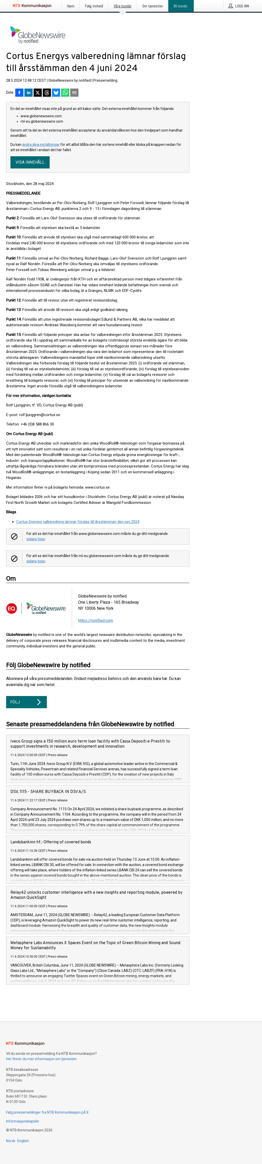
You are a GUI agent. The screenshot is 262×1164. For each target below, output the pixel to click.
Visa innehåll (30, 162)
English (23, 1141)
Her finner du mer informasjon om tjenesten (41, 1059)
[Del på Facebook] (19, 93)
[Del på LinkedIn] (28, 93)
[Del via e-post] (74, 93)
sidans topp (35, 539)
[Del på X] (38, 93)
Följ (26, 702)
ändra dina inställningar (41, 145)
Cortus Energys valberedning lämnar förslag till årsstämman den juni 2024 (77, 521)
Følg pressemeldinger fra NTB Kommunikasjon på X (47, 1112)
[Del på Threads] (47, 93)
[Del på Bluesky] (56, 93)
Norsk (10, 1141)
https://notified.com (95, 620)
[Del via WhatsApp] (65, 93)
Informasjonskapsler (22, 1121)
